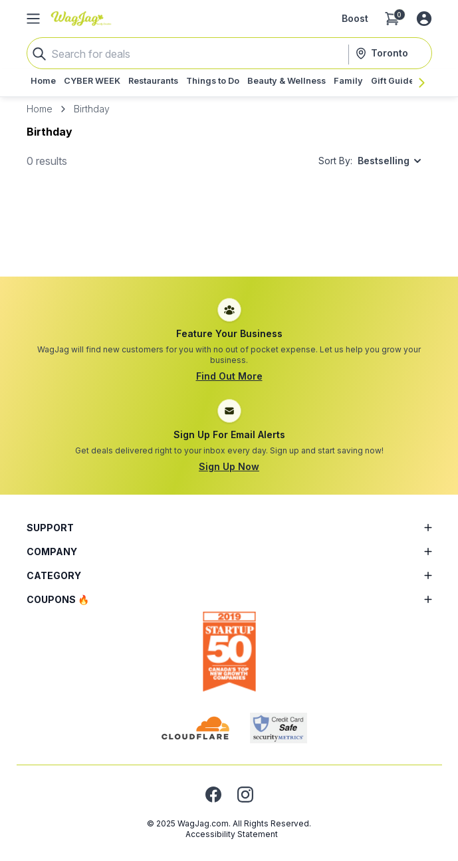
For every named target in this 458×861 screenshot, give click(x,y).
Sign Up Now (229, 466)
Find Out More (229, 376)
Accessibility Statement (231, 834)
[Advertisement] (229, 236)
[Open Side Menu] (33, 18)
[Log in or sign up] (424, 19)
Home (40, 108)
